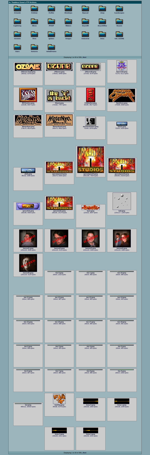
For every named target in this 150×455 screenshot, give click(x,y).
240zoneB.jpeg (90, 71)
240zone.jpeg (59, 71)
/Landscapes (119, 13)
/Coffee (51, 13)
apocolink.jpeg (28, 210)
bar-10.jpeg (122, 272)
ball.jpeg (122, 210)
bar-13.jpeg (91, 297)
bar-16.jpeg (59, 321)
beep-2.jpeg (59, 433)
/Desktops (68, 13)
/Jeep (102, 13)
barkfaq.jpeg (59, 404)
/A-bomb (17, 13)
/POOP (51, 26)
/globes (51, 38)
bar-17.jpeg (91, 321)
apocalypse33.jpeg (122, 173)
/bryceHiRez (102, 26)
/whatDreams (51, 51)
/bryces (119, 26)
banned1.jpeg (28, 247)
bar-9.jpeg (122, 370)
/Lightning (17, 26)
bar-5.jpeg (122, 346)
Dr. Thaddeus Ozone (16, 2)
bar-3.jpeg (59, 346)
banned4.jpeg (122, 247)
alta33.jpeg (121, 125)
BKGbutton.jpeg (28, 102)
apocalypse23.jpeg (90, 173)
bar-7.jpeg (59, 370)
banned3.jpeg (91, 247)
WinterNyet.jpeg (28, 125)
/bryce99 (85, 26)
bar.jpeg (28, 404)
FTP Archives (31, 2)
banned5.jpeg (28, 272)
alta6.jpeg (28, 173)
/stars (17, 51)
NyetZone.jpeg (122, 102)
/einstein (17, 38)
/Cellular (34, 13)
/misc (102, 38)
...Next (83, 57)
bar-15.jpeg (28, 321)
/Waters (68, 26)
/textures (34, 51)
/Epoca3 (85, 13)
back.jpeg (90, 210)
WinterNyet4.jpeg (59, 125)
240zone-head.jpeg (28, 71)
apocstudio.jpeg (59, 210)
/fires (34, 38)
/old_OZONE (119, 38)
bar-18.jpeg (122, 321)
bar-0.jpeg (59, 272)
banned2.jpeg (59, 247)
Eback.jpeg (59, 102)
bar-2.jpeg (28, 346)
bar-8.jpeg (91, 370)
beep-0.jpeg (90, 404)
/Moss (34, 26)
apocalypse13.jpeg (59, 173)
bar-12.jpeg (59, 297)
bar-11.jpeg (28, 297)
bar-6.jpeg (28, 370)
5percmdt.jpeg (121, 71)
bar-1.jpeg (91, 272)
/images (68, 38)
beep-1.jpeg (121, 404)
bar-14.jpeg (122, 297)
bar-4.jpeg (91, 346)
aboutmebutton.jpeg (90, 125)
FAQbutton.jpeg (91, 102)
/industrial (85, 38)
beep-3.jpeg (90, 433)
